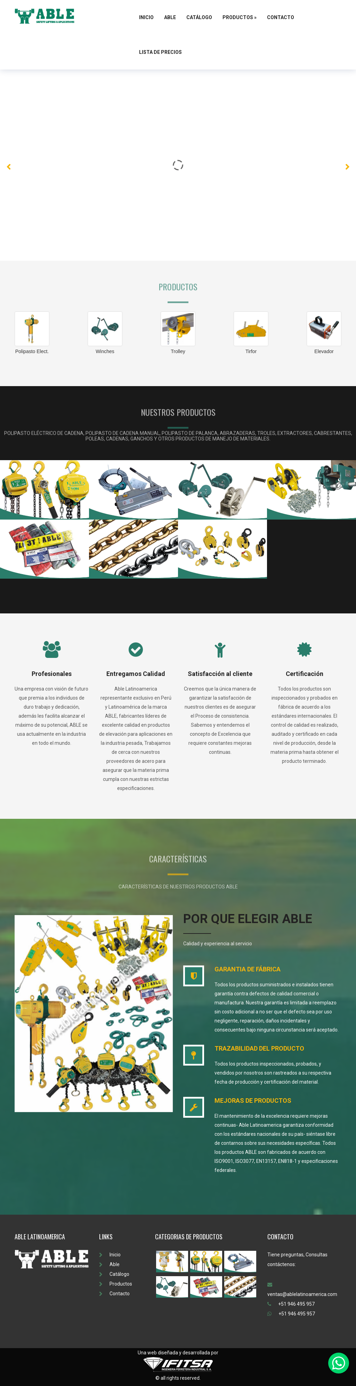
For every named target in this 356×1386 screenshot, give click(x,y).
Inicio (146, 17)
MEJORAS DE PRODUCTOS (253, 1100)
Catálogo (199, 17)
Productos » (239, 17)
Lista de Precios (160, 52)
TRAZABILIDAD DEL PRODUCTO (259, 1048)
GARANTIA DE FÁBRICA (248, 969)
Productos (115, 1284)
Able (170, 17)
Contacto (280, 17)
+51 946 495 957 (291, 1304)
